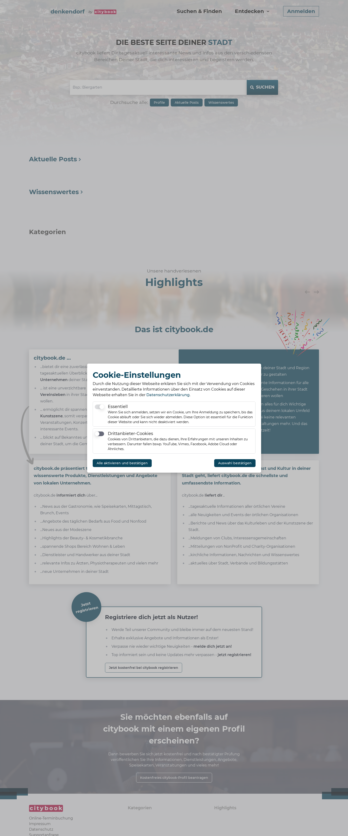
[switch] (99, 407)
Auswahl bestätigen (235, 463)
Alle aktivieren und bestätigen (122, 463)
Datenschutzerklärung (168, 395)
